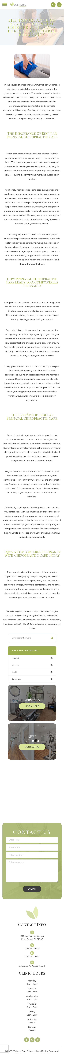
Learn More (32, 706)
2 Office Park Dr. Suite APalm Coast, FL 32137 (32, 937)
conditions (16, 679)
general (15, 658)
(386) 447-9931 (32, 956)
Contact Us (32, 747)
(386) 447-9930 (32, 949)
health (15, 672)
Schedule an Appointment (32, 966)
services (15, 665)
